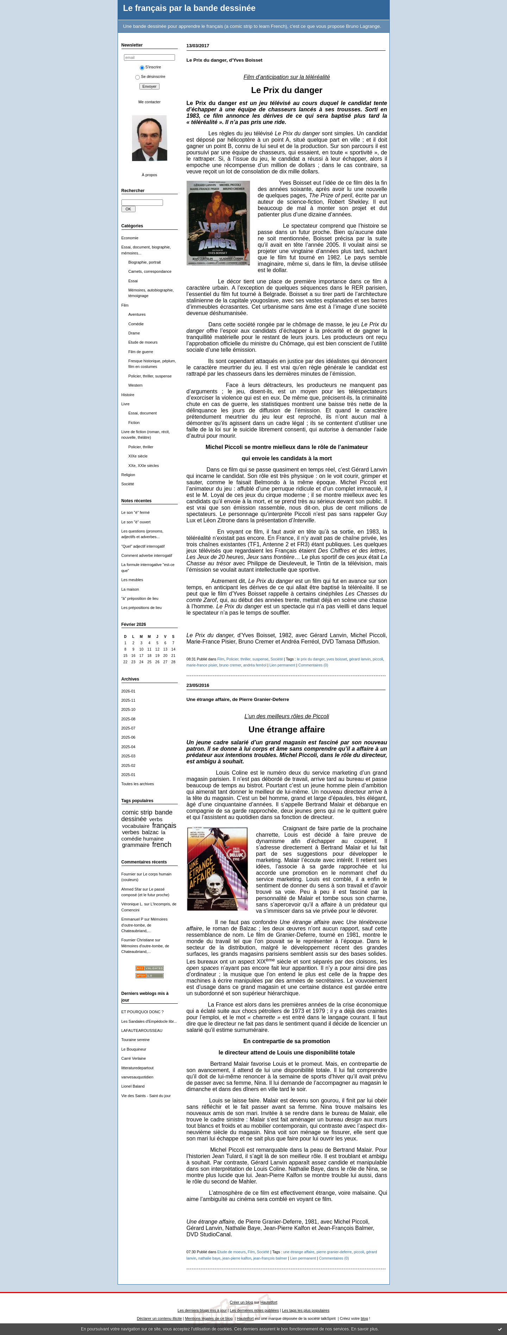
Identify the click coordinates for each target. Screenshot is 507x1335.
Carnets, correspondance (150, 271)
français (164, 825)
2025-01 (128, 775)
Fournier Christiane (137, 940)
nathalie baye (209, 1258)
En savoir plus (364, 1329)
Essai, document (143, 413)
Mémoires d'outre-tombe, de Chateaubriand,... (144, 925)
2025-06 (128, 737)
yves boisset (336, 659)
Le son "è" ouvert (136, 522)
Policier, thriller (141, 447)
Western (136, 385)
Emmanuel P (132, 919)
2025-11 (128, 700)
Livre (125, 404)
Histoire (127, 395)
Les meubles (132, 580)
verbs (155, 819)
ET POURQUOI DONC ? (142, 1012)
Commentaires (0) (313, 665)
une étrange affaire (298, 1252)
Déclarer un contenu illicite (159, 1318)
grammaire (136, 845)
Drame (134, 333)
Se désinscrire (150, 76)
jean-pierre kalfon (237, 1258)
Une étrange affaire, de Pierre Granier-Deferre (238, 699)
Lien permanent (282, 665)
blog (364, 1318)
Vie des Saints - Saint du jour (146, 1096)
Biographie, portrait (145, 262)
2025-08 (128, 719)
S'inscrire (150, 67)
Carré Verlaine (133, 1058)
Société (127, 484)
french (161, 844)
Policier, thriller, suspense (150, 376)
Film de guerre (141, 352)
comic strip (137, 812)
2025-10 (128, 709)
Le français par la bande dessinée (189, 8)
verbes (130, 832)
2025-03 (128, 756)
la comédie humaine (143, 835)
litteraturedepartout (137, 1068)
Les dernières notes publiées (254, 1310)
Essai (133, 281)
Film (125, 305)
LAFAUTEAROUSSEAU (142, 1030)
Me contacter (149, 102)
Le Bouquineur (133, 1049)
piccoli (378, 659)
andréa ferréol (255, 665)
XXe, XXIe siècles (144, 465)
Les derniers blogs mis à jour (201, 1310)
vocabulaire (136, 826)
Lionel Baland (133, 1086)
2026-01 (128, 691)
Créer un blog (241, 1302)
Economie (130, 238)
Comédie (136, 324)
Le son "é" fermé (135, 512)
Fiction (134, 422)
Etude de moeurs (143, 342)
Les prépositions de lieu (141, 607)
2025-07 (128, 728)
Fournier (128, 874)
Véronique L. (132, 904)
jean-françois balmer (270, 1258)
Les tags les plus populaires (306, 1310)
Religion (128, 475)
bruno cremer (230, 665)
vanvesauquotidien (137, 1077)
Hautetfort (269, 1302)
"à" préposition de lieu (139, 598)
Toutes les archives (137, 784)
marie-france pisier (202, 665)
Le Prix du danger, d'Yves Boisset (225, 60)
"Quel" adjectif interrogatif (143, 546)
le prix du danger (310, 659)
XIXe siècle (138, 456)
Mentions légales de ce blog (208, 1318)
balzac (150, 832)
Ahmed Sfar (131, 889)
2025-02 (128, 765)
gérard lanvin (359, 659)
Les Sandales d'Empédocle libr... (149, 1021)
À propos (149, 175)
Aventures (137, 314)
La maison (130, 589)
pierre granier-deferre (334, 1252)
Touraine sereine (135, 1040)
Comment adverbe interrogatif (146, 555)
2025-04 (128, 747)
